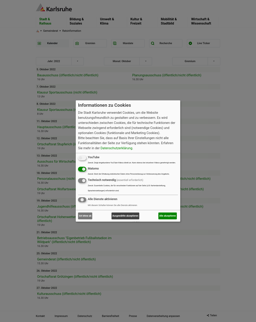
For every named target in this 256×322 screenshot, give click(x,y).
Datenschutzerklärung (116, 148)
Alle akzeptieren (167, 215)
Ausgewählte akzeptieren (125, 215)
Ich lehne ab (85, 215)
